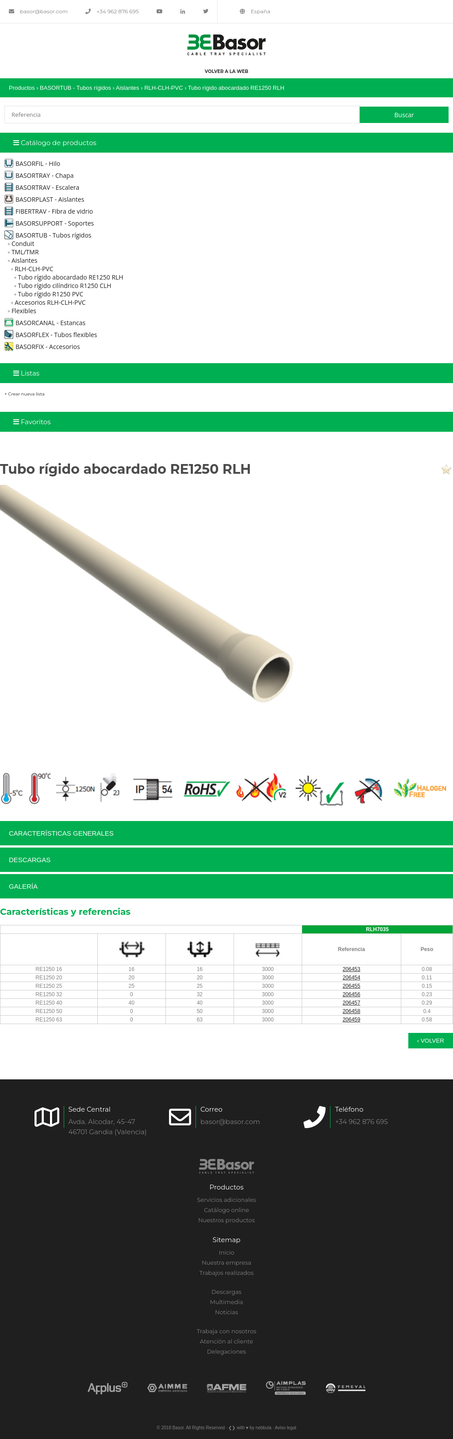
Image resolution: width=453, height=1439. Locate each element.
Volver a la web (226, 71)
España (255, 11)
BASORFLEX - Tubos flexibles (50, 334)
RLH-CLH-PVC (163, 87)
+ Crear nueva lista (24, 394)
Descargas (29, 859)
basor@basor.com (38, 11)
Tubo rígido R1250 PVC (50, 294)
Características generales (61, 833)
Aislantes (127, 87)
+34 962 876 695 (112, 11)
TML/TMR (25, 252)
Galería (23, 886)
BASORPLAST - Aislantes (44, 199)
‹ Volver (430, 1040)
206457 (351, 1003)
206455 (351, 986)
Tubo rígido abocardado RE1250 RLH (236, 87)
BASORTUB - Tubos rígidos (75, 87)
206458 (351, 1011)
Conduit (23, 243)
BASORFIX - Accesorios (42, 346)
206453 (351, 969)
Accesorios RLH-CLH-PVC (50, 302)
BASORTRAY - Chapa (38, 175)
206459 (351, 1020)
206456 (351, 994)
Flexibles (24, 311)
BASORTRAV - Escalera (41, 187)
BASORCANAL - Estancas (44, 322)
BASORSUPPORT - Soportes (49, 223)
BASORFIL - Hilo (32, 163)
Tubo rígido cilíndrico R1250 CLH (64, 285)
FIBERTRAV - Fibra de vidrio (48, 211)
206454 (351, 978)
